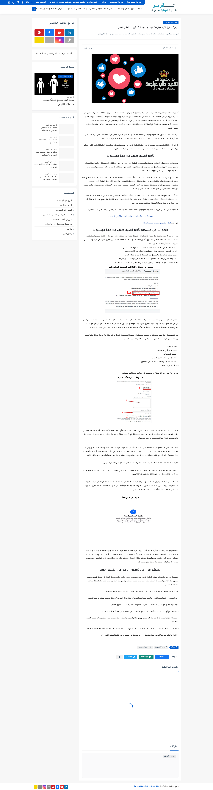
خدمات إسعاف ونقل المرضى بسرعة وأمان (48, 129)
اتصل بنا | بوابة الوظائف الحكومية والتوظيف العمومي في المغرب (73, 2)
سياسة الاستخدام (117, 2)
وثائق (69, 229)
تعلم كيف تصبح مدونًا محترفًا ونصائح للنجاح (58, 102)
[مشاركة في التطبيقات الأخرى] (119, 657)
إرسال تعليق (169, 756)
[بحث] (34, 9)
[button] (162, 657)
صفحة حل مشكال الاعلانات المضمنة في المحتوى (130, 216)
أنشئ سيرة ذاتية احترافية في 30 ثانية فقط (53, 53)
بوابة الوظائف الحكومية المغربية (146, 786)
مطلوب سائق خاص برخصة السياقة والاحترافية (46, 153)
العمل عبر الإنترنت (73, 9)
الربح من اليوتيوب (145, 647)
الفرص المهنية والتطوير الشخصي (49, 9)
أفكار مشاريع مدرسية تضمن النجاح (157, 223)
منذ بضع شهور (50, 125)
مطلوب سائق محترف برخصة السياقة (46, 166)
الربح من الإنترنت (161, 647)
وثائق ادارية (109, 9)
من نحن (103, 2)
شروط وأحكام (41, 2)
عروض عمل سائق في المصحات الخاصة (48, 178)
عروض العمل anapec (92, 9)
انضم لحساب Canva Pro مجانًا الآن (47, 141)
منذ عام (69, 97)
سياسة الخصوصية (134, 2)
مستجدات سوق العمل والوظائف (130, 9)
